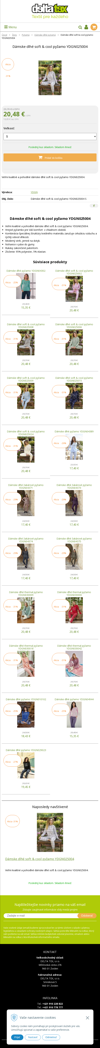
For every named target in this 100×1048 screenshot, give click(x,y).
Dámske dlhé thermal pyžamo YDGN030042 (74, 647)
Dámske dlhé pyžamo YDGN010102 (26, 699)
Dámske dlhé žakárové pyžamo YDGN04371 (26, 486)
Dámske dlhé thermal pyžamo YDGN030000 (74, 593)
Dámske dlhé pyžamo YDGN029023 (26, 750)
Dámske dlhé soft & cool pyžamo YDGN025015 (74, 379)
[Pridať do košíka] (50, 157)
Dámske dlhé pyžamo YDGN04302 (25, 270)
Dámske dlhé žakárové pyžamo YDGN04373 (74, 486)
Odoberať (87, 915)
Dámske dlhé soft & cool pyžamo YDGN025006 (74, 326)
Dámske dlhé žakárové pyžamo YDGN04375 (74, 540)
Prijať (17, 1037)
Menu (10, 27)
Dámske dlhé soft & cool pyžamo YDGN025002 (74, 272)
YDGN (34, 192)
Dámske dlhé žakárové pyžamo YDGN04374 (26, 540)
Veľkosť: (9, 128)
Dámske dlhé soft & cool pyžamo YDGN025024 (26, 433)
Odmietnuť (51, 1037)
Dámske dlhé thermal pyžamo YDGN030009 (26, 593)
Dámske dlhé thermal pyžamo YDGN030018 (26, 647)
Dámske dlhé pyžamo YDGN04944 (74, 699)
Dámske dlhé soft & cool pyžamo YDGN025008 (26, 326)
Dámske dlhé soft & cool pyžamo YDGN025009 (26, 379)
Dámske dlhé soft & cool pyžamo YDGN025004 (39, 859)
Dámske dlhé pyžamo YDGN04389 (74, 431)
